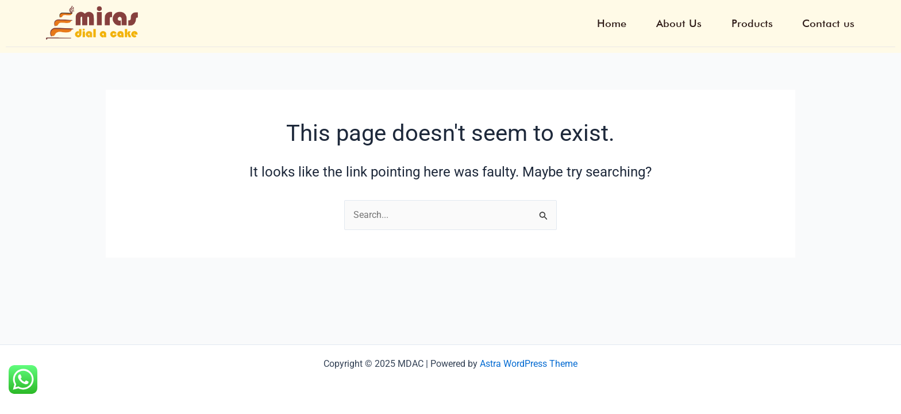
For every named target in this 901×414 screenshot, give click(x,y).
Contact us (830, 23)
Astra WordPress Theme (528, 363)
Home (621, 23)
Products (756, 23)
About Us (685, 23)
